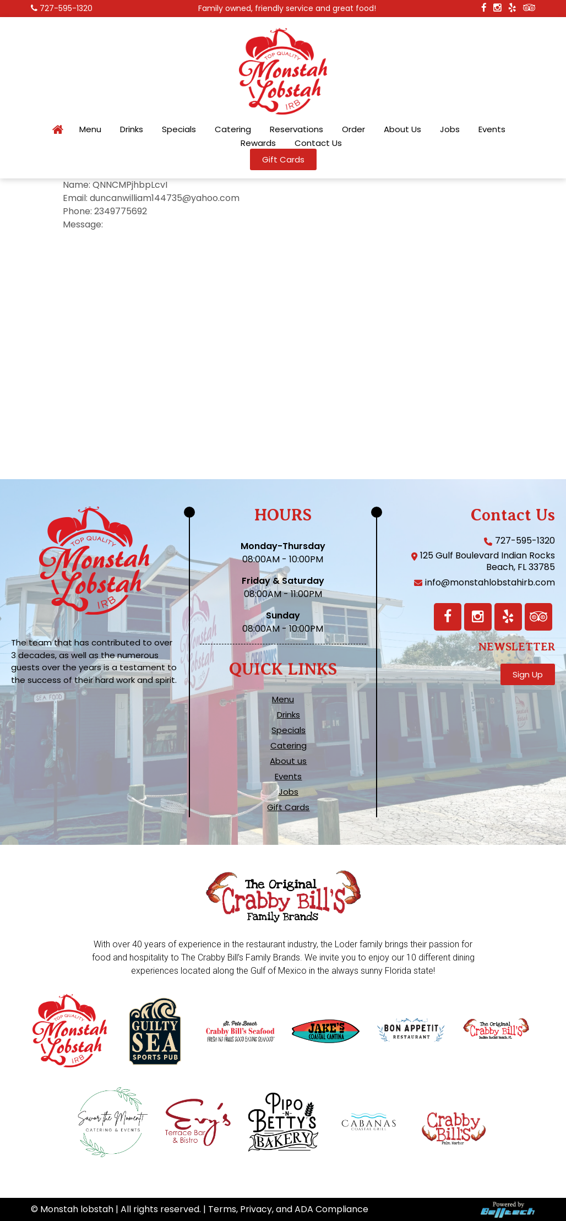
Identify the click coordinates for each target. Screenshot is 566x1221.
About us (288, 761)
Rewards (258, 143)
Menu (90, 129)
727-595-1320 (66, 8)
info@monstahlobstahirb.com (490, 582)
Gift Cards (288, 807)
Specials (179, 129)
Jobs (450, 129)
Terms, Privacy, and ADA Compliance (288, 1209)
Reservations (296, 129)
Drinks (131, 129)
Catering (233, 129)
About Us (402, 129)
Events (491, 129)
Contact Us (318, 143)
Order (353, 129)
